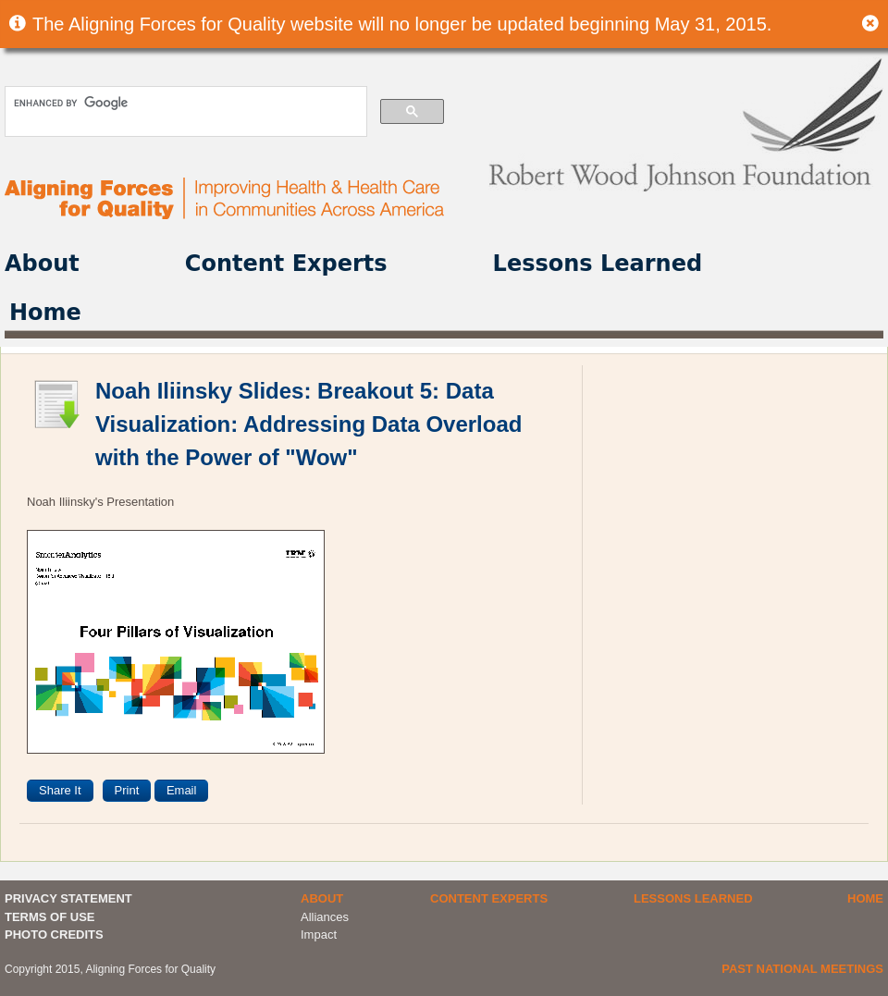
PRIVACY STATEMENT (68, 898)
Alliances (325, 917)
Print (127, 790)
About (42, 264)
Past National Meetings (802, 969)
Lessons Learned (598, 264)
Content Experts (286, 264)
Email (181, 790)
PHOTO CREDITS (54, 934)
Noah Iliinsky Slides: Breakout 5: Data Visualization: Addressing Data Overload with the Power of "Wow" (308, 424)
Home (45, 313)
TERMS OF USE (50, 917)
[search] (184, 102)
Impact (319, 934)
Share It (60, 790)
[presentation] (279, 790)
